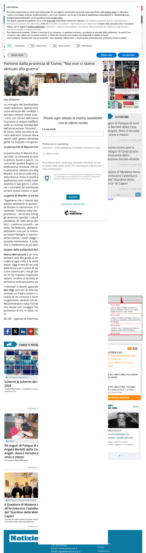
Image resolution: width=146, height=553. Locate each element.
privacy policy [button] (111, 12)
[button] (137, 7)
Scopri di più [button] (17, 55)
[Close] (107, 84)
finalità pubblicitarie (36, 27)
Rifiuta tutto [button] (106, 55)
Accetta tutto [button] (128, 55)
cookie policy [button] (56, 18)
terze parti (51, 21)
